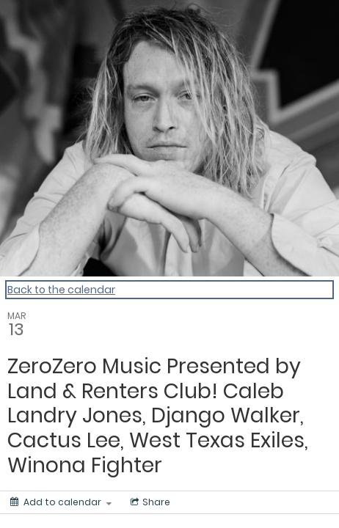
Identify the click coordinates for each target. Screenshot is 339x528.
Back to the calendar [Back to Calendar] (61, 289)
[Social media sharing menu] (149, 502)
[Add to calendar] (61, 502)
